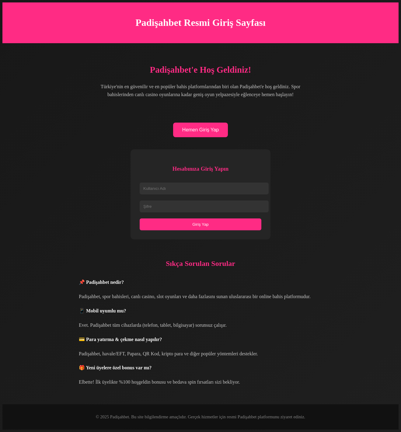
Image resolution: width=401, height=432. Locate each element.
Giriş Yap (200, 224)
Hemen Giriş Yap (200, 129)
